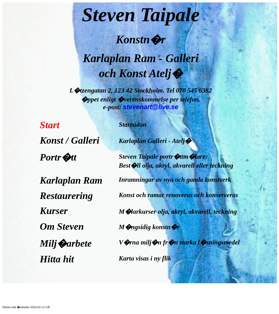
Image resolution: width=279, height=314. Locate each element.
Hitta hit (59, 258)
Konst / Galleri (70, 140)
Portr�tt (58, 157)
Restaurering (66, 195)
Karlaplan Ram (71, 180)
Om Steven (62, 226)
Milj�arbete (66, 243)
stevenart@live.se (151, 107)
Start (50, 124)
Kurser (54, 210)
